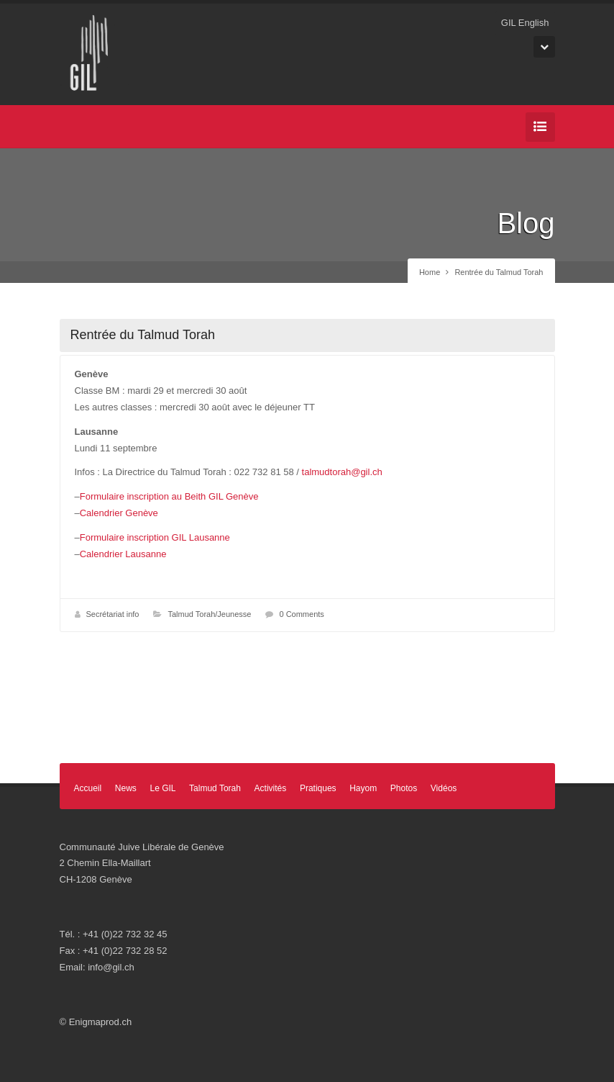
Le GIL (162, 788)
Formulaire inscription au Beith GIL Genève (169, 496)
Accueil (88, 788)
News (126, 788)
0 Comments (301, 614)
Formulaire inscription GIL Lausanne (155, 537)
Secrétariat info (112, 614)
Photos (403, 788)
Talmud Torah (215, 788)
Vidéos (444, 788)
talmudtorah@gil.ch (342, 471)
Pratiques (318, 788)
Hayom (363, 788)
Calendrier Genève (119, 513)
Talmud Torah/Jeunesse (209, 614)
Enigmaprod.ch (100, 1021)
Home (429, 272)
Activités (271, 788)
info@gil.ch (111, 967)
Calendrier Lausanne (123, 554)
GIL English (525, 22)
